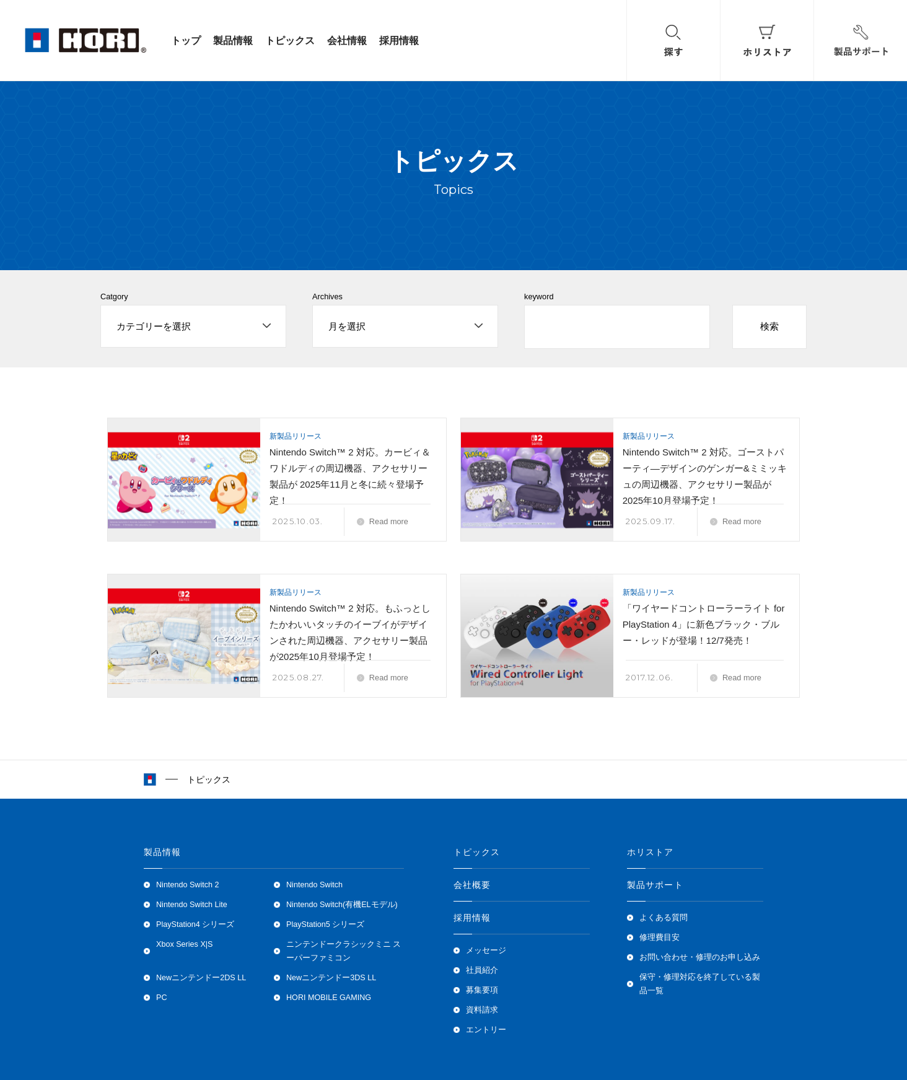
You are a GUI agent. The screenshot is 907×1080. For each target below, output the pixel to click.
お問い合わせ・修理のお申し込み (699, 957)
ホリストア (650, 852)
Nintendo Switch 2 (187, 884)
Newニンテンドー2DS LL (201, 977)
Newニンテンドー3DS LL (331, 977)
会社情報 (347, 40)
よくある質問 (663, 917)
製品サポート (655, 885)
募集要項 (482, 990)
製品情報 (233, 40)
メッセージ (486, 950)
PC (161, 997)
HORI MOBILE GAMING (328, 997)
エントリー (486, 1029)
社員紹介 (482, 970)
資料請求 (482, 1010)
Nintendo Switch (314, 884)
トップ (186, 40)
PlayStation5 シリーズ (325, 924)
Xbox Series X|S (184, 944)
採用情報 (399, 40)
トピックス (290, 40)
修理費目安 (659, 937)
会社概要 (472, 885)
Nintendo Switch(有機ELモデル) (342, 904)
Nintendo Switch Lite (191, 904)
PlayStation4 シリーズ (195, 924)
